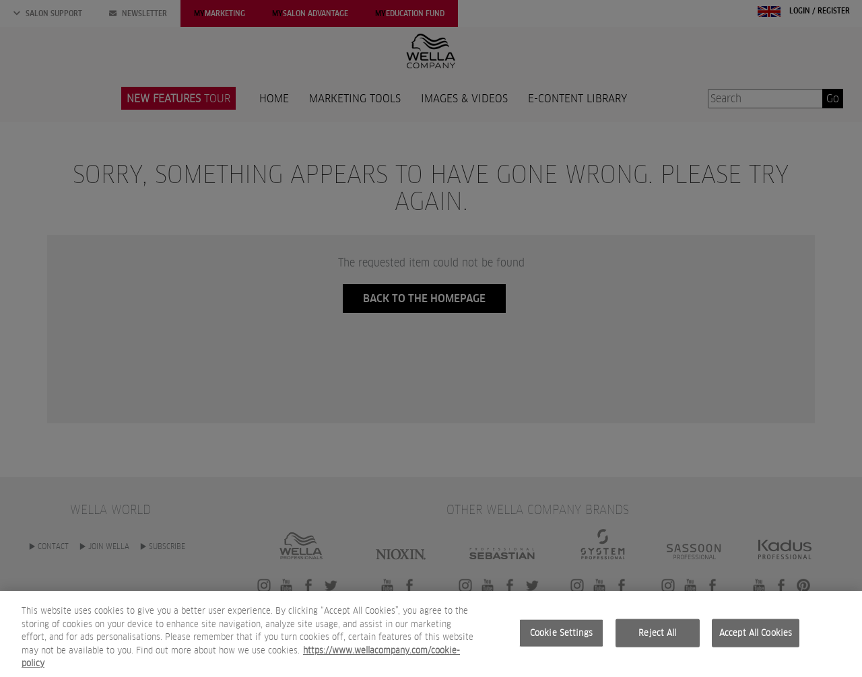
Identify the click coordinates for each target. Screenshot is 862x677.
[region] (431, 634)
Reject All (657, 633)
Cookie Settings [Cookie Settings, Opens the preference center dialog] (561, 633)
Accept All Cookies (755, 633)
